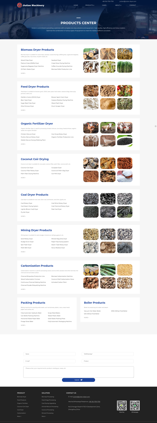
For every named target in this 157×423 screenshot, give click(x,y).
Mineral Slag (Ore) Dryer (59, 239)
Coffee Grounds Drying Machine (61, 66)
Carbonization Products (37, 265)
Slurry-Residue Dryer (58, 248)
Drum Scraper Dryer (58, 106)
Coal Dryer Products (34, 194)
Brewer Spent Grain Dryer (59, 97)
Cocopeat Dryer (56, 167)
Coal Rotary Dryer (26, 203)
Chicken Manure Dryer (28, 134)
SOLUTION (46, 393)
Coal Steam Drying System (29, 206)
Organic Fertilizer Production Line (62, 137)
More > (19, 416)
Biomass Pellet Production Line (61, 69)
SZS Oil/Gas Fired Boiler (91, 314)
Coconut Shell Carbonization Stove (62, 279)
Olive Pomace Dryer (27, 106)
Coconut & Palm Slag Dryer (60, 170)
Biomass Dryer (21, 397)
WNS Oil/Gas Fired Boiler (119, 311)
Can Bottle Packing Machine (30, 316)
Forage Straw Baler (27, 321)
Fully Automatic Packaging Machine (60, 321)
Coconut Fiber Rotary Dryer (30, 170)
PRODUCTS (90, 5)
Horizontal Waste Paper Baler (30, 318)
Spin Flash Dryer (26, 245)
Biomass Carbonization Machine (62, 276)
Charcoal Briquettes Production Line (33, 276)
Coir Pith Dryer (56, 173)
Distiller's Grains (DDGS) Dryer (30, 97)
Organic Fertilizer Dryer (37, 123)
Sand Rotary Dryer (27, 239)
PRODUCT (21, 393)
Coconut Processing (48, 410)
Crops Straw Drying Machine (60, 63)
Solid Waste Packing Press (56, 318)
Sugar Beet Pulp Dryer (28, 103)
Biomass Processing (48, 397)
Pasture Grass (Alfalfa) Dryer (30, 63)
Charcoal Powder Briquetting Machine (33, 285)
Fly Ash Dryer (25, 212)
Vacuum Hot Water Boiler (92, 311)
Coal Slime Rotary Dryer (59, 203)
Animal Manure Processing (50, 406)
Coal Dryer (20, 410)
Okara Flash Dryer (57, 103)
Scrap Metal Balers (54, 313)
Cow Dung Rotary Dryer (59, 134)
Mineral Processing (47, 413)
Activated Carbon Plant (59, 282)
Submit (77, 380)
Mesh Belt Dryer (26, 248)
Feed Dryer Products (35, 86)
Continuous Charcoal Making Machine (33, 282)
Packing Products (33, 302)
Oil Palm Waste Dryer (28, 69)
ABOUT (118, 5)
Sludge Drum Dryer (27, 242)
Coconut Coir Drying (35, 159)
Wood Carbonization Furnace (30, 279)
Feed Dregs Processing (49, 400)
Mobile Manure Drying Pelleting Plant (33, 140)
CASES (104, 5)
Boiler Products (94, 302)
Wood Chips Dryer (27, 60)
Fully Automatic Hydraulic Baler (31, 313)
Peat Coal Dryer (56, 209)
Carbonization (21, 413)
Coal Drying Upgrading (49, 403)
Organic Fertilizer (22, 403)
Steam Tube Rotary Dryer (59, 245)
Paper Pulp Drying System (60, 242)
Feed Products (21, 400)
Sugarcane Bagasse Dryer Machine (32, 66)
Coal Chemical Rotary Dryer (60, 206)
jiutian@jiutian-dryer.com (128, 1)
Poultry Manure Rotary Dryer (30, 137)
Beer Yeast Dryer (26, 100)
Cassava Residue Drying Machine (62, 100)
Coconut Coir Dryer (27, 167)
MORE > (23, 73)
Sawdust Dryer (56, 60)
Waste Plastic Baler (54, 316)
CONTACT (133, 5)
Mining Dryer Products (36, 230)
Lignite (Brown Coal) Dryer (29, 209)
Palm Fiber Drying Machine (30, 173)
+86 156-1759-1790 (108, 1)
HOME (76, 5)
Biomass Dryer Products (37, 49)
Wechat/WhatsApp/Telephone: (84, 401)
